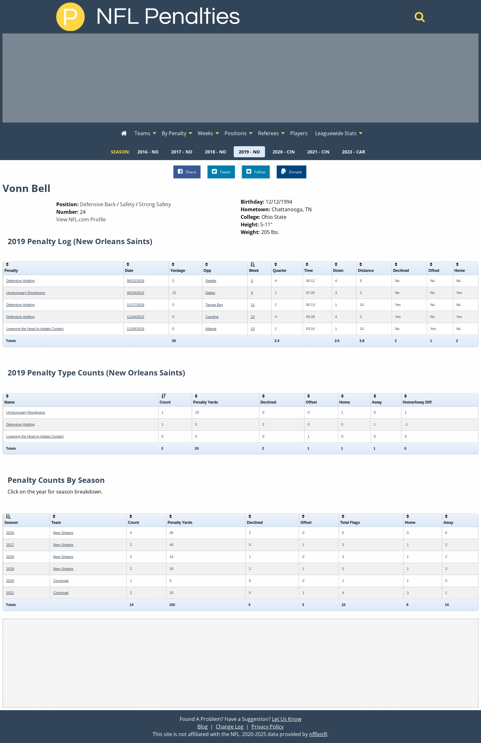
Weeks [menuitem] (205, 133)
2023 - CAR (353, 152)
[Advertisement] (240, 78)
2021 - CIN (318, 152)
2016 (10, 533)
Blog (202, 726)
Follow (255, 172)
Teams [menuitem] (142, 133)
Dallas (210, 293)
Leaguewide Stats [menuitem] (336, 133)
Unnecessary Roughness (25, 293)
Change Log (230, 726)
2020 (10, 581)
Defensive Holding (20, 281)
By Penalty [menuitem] (174, 133)
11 (253, 305)
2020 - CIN (284, 152)
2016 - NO (148, 152)
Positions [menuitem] (236, 133)
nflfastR (318, 734)
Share (187, 172)
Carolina (212, 317)
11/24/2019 (135, 317)
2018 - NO (215, 152)
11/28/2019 (135, 329)
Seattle (211, 281)
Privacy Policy (267, 726)
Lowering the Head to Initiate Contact (34, 329)
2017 (10, 545)
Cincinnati (60, 581)
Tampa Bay (214, 305)
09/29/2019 (135, 293)
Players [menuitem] (299, 133)
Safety (127, 204)
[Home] (420, 18)
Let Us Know (286, 719)
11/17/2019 (135, 305)
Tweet (221, 172)
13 (253, 329)
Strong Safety (155, 204)
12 (253, 317)
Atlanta (211, 329)
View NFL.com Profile (81, 219)
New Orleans (63, 533)
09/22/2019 (135, 281)
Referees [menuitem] (268, 133)
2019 (10, 569)
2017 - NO (181, 152)
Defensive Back (98, 204)
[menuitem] (124, 134)
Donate (291, 172)
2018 (10, 557)
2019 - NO (249, 152)
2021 (10, 593)
